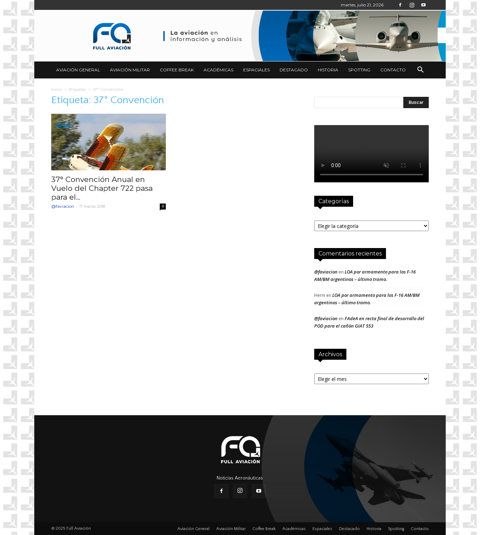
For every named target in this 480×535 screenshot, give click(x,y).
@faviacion (62, 206)
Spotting (359, 69)
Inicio (56, 89)
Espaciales (256, 69)
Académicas (218, 69)
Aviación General (78, 69)
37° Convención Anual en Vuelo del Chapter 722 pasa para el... (102, 188)
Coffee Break (177, 69)
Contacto (393, 69)
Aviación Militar (130, 69)
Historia (328, 69)
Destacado (294, 69)
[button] (420, 69)
